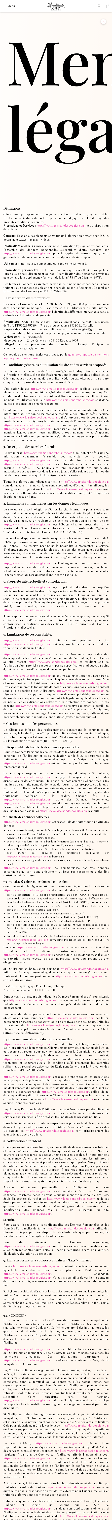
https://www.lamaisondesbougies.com (60, 225)
